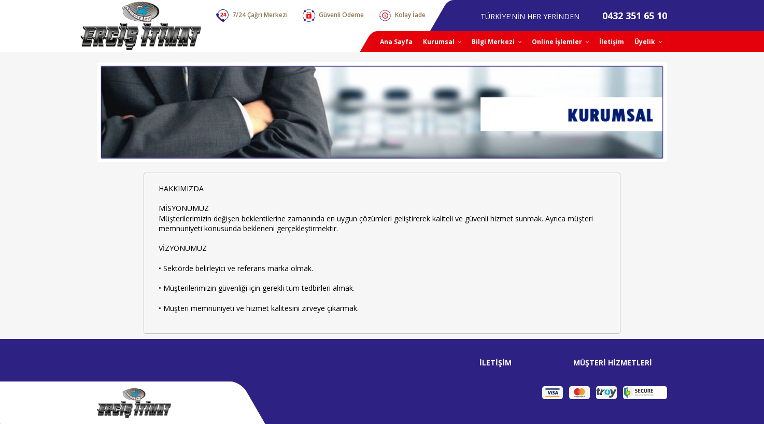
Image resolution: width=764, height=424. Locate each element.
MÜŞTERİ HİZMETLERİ (612, 363)
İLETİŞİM (495, 363)
